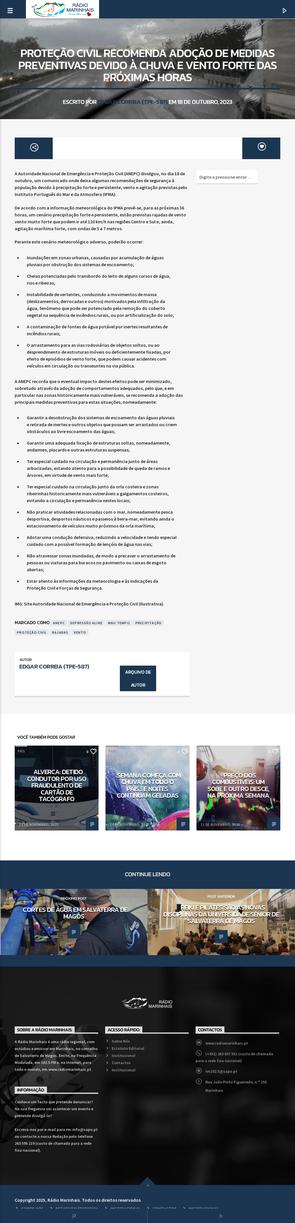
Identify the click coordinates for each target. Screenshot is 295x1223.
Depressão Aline (86, 623)
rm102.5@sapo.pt (221, 1071)
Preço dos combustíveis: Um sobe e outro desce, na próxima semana (238, 785)
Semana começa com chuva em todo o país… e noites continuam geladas (149, 785)
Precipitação (148, 623)
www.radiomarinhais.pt (226, 1043)
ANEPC (59, 623)
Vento (80, 632)
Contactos (121, 1062)
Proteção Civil (32, 632)
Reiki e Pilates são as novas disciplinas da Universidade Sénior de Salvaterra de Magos (221, 914)
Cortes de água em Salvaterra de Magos (75, 913)
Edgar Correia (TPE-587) (133, 101)
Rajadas (60, 632)
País (147, 38)
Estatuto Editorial (128, 1048)
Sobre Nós (121, 1041)
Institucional (123, 1055)
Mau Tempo (119, 623)
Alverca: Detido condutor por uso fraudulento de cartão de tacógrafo (56, 785)
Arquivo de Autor (138, 678)
